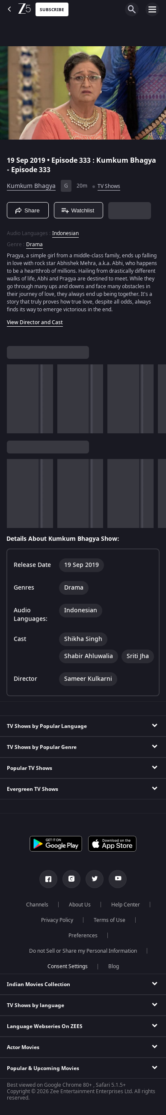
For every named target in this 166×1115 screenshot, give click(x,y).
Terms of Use (109, 920)
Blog (113, 966)
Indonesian (65, 233)
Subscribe (52, 9)
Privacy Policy (57, 920)
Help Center (125, 905)
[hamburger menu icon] (152, 9)
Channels (37, 905)
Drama (34, 244)
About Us (80, 905)
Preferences (83, 935)
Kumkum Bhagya (31, 186)
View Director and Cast (35, 322)
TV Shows (109, 186)
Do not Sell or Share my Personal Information (83, 951)
